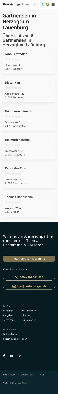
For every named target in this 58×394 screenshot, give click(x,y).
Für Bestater (9, 329)
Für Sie (7, 306)
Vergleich (8, 310)
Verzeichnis (9, 319)
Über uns (27, 315)
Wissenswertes (30, 310)
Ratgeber (8, 315)
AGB (42, 374)
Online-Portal (10, 334)
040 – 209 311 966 (31, 277)
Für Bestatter (29, 319)
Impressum (9, 374)
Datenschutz (27, 374)
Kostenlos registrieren (15, 338)
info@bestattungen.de (31, 286)
